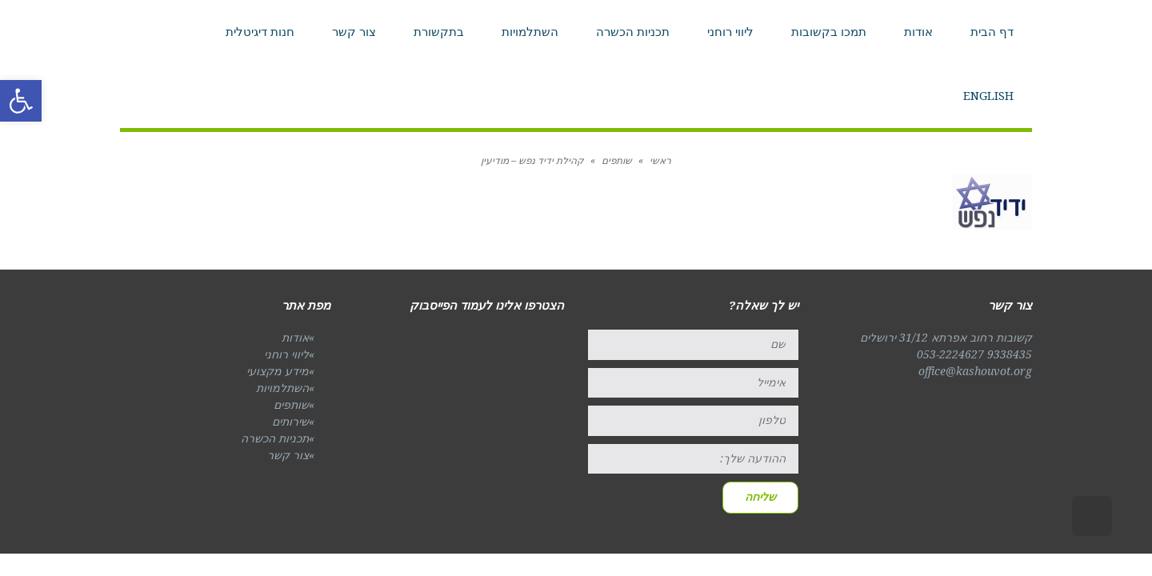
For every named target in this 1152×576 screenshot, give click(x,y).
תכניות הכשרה (275, 438)
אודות (295, 337)
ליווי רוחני (286, 354)
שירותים (290, 421)
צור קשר (288, 455)
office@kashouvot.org (975, 371)
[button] (21, 101)
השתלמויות (282, 388)
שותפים (291, 404)
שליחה (760, 496)
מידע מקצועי (277, 371)
